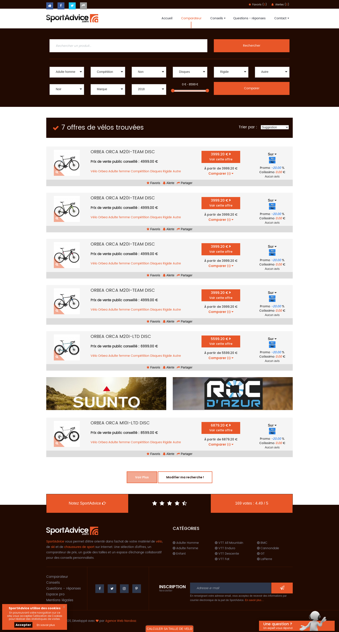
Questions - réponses (249, 18)
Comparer (251, 88)
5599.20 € (220, 341)
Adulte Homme (186, 543)
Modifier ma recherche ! (185, 477)
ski (53, 546)
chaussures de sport (79, 546)
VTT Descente (227, 554)
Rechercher (251, 45)
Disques (156, 171)
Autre (177, 171)
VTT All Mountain (229, 543)
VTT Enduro (225, 548)
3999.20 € (220, 156)
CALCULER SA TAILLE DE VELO (169, 628)
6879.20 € (220, 428)
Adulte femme (119, 171)
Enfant (179, 554)
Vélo (94, 171)
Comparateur (191, 18)
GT (261, 554)
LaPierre (264, 559)
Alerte (168, 183)
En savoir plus (46, 625)
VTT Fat (222, 559)
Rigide (167, 171)
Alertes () (280, 5)
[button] (67, 72)
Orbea (102, 171)
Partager (184, 183)
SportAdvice (55, 541)
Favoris (153, 183)
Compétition (140, 171)
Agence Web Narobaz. (121, 621)
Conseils (217, 18)
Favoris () (258, 5)
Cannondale (268, 548)
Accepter (23, 625)
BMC (262, 543)
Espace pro (55, 594)
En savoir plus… (254, 600)
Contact (281, 18)
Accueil (167, 18)
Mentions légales (59, 600)
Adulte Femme (185, 548)
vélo (159, 541)
